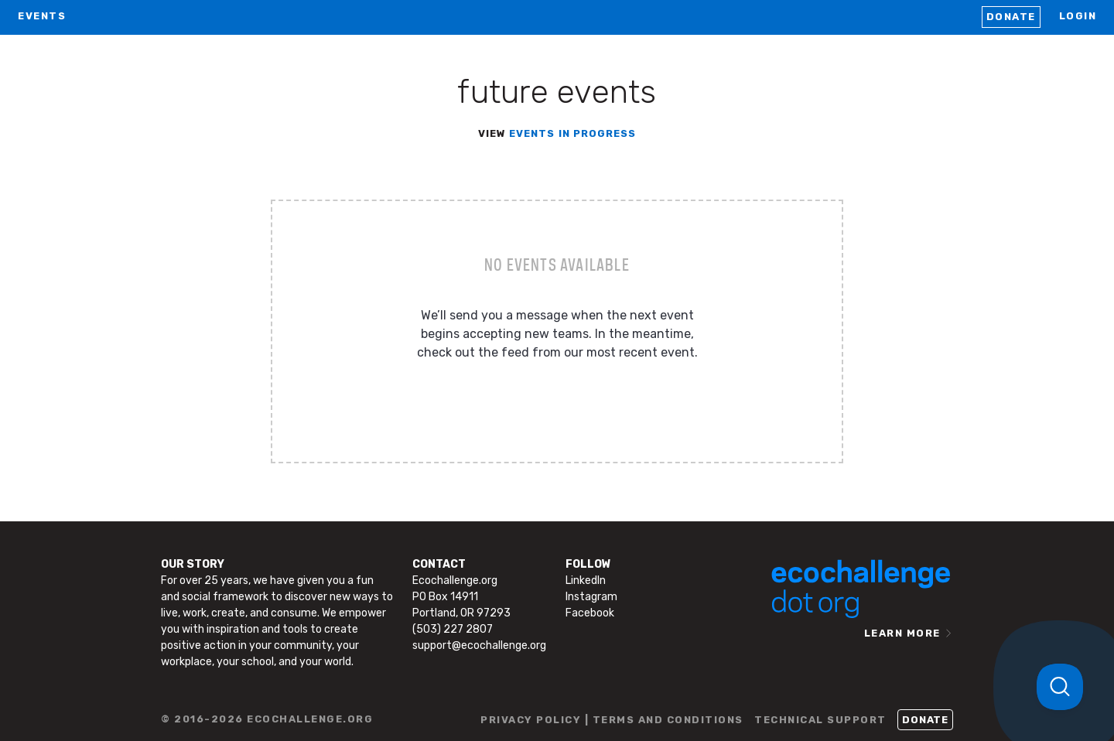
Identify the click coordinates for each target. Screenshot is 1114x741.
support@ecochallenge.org (479, 645)
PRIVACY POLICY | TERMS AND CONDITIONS (611, 720)
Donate (1011, 16)
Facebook (590, 613)
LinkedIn (586, 580)
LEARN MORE (902, 633)
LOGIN (1078, 16)
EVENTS (42, 16)
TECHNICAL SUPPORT (820, 720)
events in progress (572, 133)
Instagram (591, 596)
